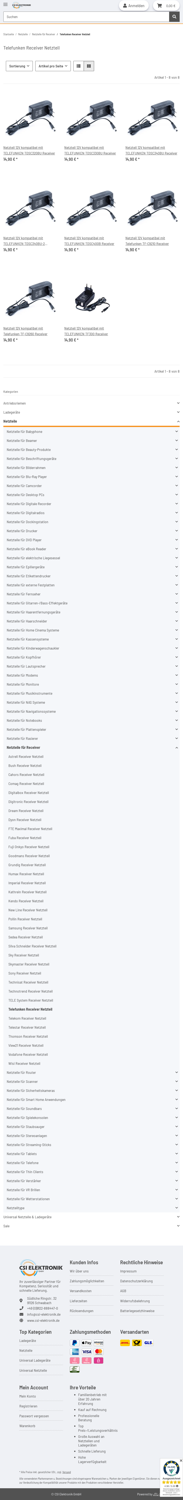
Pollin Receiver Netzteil (25, 919)
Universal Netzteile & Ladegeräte (27, 1216)
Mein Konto (27, 1396)
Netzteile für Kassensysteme (28, 639)
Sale (6, 1226)
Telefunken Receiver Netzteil (30, 1009)
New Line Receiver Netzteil (27, 910)
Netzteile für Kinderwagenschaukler (33, 648)
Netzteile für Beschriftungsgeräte (31, 458)
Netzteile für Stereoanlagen (27, 1135)
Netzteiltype (15, 1207)
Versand (66, 1472)
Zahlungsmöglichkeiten (87, 1281)
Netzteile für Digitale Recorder (29, 503)
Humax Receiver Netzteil (26, 873)
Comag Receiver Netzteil (26, 783)
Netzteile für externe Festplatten (31, 585)
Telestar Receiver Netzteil (27, 1027)
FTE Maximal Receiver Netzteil (30, 828)
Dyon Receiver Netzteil (24, 819)
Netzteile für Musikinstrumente (29, 693)
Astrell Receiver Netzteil (25, 756)
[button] (134, 5)
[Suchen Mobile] (86, 17)
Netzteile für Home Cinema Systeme (33, 630)
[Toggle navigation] (5, 2)
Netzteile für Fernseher (24, 594)
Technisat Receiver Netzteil (28, 982)
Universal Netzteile (33, 1370)
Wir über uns (79, 1271)
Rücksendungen (81, 1310)
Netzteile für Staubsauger (26, 1126)
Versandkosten (81, 1290)
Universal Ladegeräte (34, 1360)
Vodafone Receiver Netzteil (28, 1054)
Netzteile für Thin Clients (25, 1171)
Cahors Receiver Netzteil (26, 774)
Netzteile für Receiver (23, 747)
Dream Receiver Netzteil (25, 810)
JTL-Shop (159, 1494)
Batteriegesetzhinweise (137, 1310)
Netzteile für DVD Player (24, 539)
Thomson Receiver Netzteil (28, 1036)
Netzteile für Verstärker (24, 1180)
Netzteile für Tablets (22, 1153)
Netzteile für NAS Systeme (26, 702)
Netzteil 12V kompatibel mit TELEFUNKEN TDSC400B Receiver (89, 241)
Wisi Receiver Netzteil (24, 1063)
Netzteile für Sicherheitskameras (31, 1090)
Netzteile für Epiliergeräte (26, 567)
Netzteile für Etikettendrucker (29, 576)
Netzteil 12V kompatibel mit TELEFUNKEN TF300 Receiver (86, 331)
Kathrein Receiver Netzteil (27, 892)
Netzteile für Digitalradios (26, 512)
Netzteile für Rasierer (22, 738)
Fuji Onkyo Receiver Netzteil (28, 846)
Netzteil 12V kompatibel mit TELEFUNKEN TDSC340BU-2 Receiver (24, 241)
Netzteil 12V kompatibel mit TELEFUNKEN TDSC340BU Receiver (151, 150)
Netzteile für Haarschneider (27, 621)
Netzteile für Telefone (22, 1162)
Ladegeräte (11, 412)
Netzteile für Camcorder (24, 485)
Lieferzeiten (78, 1300)
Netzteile (10, 421)
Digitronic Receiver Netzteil (28, 801)
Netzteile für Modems (22, 675)
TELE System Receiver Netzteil (30, 1000)
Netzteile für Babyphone (24, 431)
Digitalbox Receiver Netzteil (28, 792)
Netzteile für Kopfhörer (24, 657)
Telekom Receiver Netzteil (27, 1018)
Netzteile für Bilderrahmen (26, 467)
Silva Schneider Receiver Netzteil (32, 946)
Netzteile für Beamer (22, 440)
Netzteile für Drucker (22, 530)
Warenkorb (27, 1425)
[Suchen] (174, 17)
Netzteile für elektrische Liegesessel (33, 557)
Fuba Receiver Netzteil (24, 837)
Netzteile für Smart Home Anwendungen (36, 1099)
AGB (123, 1290)
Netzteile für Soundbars (24, 1108)
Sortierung (17, 66)
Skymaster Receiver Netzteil (28, 964)
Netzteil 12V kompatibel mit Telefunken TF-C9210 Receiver (147, 241)
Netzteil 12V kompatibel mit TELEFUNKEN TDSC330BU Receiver (90, 150)
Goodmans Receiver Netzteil (29, 855)
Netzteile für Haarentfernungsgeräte (33, 612)
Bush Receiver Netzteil (25, 765)
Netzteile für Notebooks (24, 720)
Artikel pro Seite (51, 66)
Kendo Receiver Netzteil (25, 901)
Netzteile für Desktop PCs (25, 494)
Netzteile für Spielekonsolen (27, 1117)
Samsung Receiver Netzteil (28, 928)
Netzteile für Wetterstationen (28, 1198)
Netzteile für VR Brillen (23, 1189)
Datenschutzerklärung (136, 1281)
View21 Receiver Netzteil (25, 1045)
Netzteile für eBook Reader (26, 548)
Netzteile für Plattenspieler (26, 729)
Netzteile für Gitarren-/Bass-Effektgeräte (37, 603)
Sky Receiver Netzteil (23, 955)
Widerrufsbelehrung (135, 1300)
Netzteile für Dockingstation (27, 521)
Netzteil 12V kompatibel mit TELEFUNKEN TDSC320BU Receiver (29, 150)
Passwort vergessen (34, 1416)
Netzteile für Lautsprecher (26, 666)
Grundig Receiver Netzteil (27, 864)
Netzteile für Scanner (22, 1081)
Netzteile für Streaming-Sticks (29, 1144)
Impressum (128, 1271)
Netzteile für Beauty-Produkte (29, 449)
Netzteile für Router (21, 1072)
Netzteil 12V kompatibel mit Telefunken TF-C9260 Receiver (25, 331)
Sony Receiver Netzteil (24, 973)
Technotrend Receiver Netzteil (30, 991)
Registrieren (28, 1406)
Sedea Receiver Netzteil (25, 937)
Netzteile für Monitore (23, 684)
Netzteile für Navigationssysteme (31, 711)
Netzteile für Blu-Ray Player (27, 476)
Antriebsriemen (14, 403)
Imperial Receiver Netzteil (27, 882)
